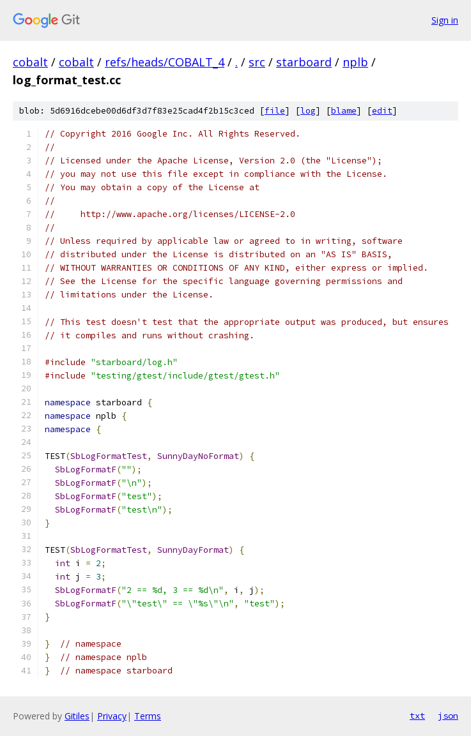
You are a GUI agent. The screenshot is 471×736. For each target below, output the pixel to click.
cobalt (30, 62)
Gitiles (77, 716)
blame (344, 110)
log (308, 110)
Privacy (112, 716)
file (275, 110)
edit (382, 110)
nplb (355, 62)
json (448, 715)
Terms (147, 716)
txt (417, 715)
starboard (304, 62)
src (257, 62)
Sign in (444, 20)
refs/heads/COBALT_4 (164, 62)
